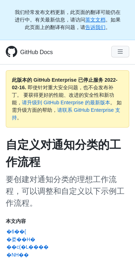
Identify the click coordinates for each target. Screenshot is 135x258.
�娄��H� (20, 239)
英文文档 (95, 20)
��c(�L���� (27, 247)
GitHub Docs (36, 52)
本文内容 (16, 221)
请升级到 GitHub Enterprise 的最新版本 (66, 102)
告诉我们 (95, 27)
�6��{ (16, 231)
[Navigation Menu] (120, 51)
